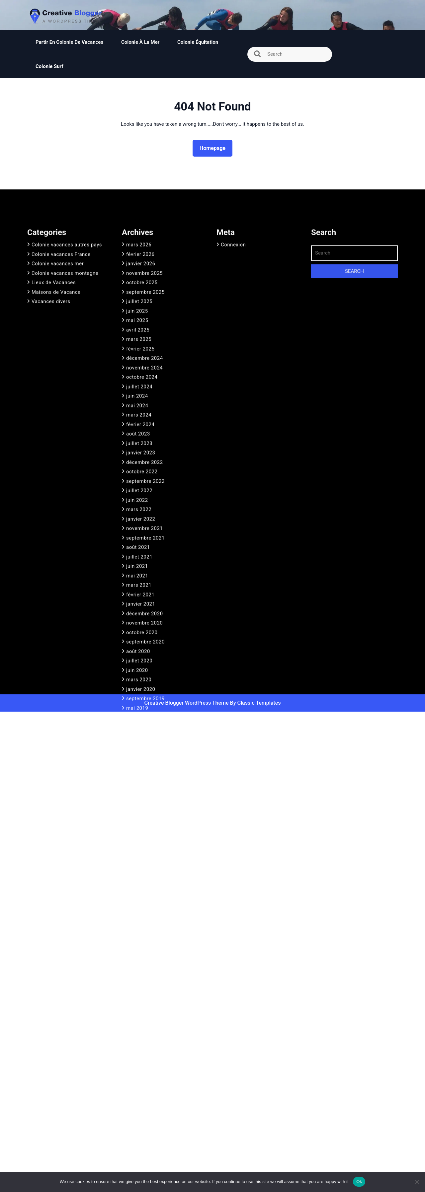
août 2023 (138, 521)
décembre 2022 (144, 549)
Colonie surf (49, 66)
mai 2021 (137, 663)
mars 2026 (138, 331)
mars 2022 (138, 596)
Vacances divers (51, 388)
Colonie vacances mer (58, 350)
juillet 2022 (139, 577)
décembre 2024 (144, 445)
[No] (416, 1181)
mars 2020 (138, 766)
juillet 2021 (139, 644)
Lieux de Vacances (54, 369)
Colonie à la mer (140, 42)
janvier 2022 (140, 606)
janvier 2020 (140, 776)
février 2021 (140, 681)
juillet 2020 (139, 747)
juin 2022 (137, 587)
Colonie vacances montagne (65, 360)
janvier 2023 (140, 539)
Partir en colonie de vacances (69, 42)
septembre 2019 (145, 785)
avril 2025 (137, 417)
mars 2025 (138, 426)
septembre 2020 (145, 729)
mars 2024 (138, 502)
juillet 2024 (139, 473)
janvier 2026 (140, 350)
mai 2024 (137, 492)
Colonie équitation (198, 42)
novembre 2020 (144, 710)
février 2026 (140, 341)
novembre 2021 (144, 615)
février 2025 (140, 436)
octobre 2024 (141, 464)
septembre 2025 (145, 379)
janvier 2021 (140, 691)
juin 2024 (137, 483)
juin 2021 (137, 653)
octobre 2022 (141, 558)
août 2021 (138, 634)
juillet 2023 (139, 530)
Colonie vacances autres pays (67, 331)
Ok (359, 1181)
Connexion (233, 331)
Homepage (215, 147)
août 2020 (138, 738)
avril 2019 (137, 804)
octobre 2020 (141, 719)
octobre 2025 (141, 369)
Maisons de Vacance (56, 379)
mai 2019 (137, 795)
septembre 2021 (145, 625)
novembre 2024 (144, 454)
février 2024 (140, 511)
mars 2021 (138, 672)
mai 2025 (137, 407)
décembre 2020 (144, 700)
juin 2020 (137, 757)
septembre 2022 (145, 568)
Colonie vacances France (61, 341)
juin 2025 (137, 398)
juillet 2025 (139, 388)
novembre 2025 (144, 360)
